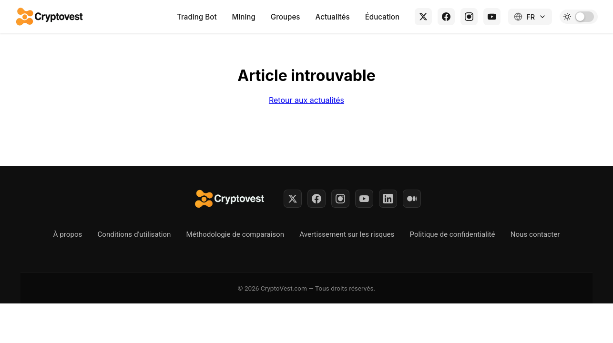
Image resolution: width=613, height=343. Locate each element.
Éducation (382, 16)
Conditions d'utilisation (134, 234)
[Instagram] (469, 16)
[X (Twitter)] (423, 16)
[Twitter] (293, 199)
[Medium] (412, 199)
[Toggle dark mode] (579, 17)
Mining (243, 16)
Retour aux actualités (306, 100)
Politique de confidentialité (452, 234)
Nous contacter (535, 234)
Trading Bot (197, 16)
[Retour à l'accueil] (50, 16)
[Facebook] (446, 16)
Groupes (285, 16)
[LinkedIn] (388, 199)
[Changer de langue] (530, 17)
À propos (67, 234)
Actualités (333, 16)
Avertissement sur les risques (346, 234)
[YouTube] (492, 16)
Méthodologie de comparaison (235, 234)
